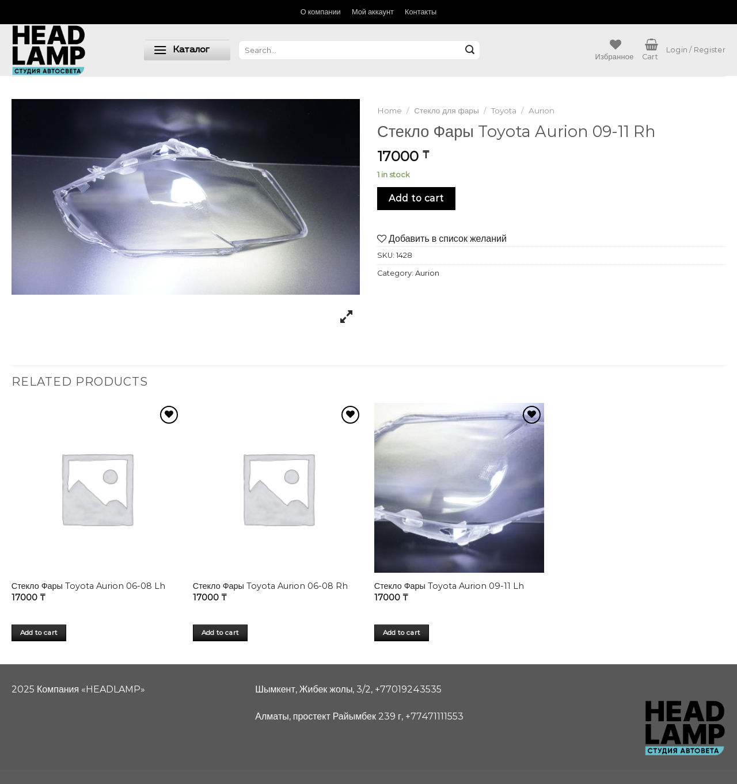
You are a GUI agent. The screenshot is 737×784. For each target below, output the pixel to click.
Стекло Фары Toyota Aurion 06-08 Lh (88, 586)
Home (389, 110)
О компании (321, 11)
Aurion (541, 110)
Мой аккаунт (373, 11)
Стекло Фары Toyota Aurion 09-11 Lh (449, 586)
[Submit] (470, 50)
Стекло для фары (446, 110)
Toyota (503, 110)
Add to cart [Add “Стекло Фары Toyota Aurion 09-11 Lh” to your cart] (402, 633)
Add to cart (416, 198)
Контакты (420, 11)
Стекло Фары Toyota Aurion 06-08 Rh (270, 586)
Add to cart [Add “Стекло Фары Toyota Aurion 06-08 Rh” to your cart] (221, 633)
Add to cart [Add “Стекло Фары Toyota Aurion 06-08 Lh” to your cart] (39, 633)
